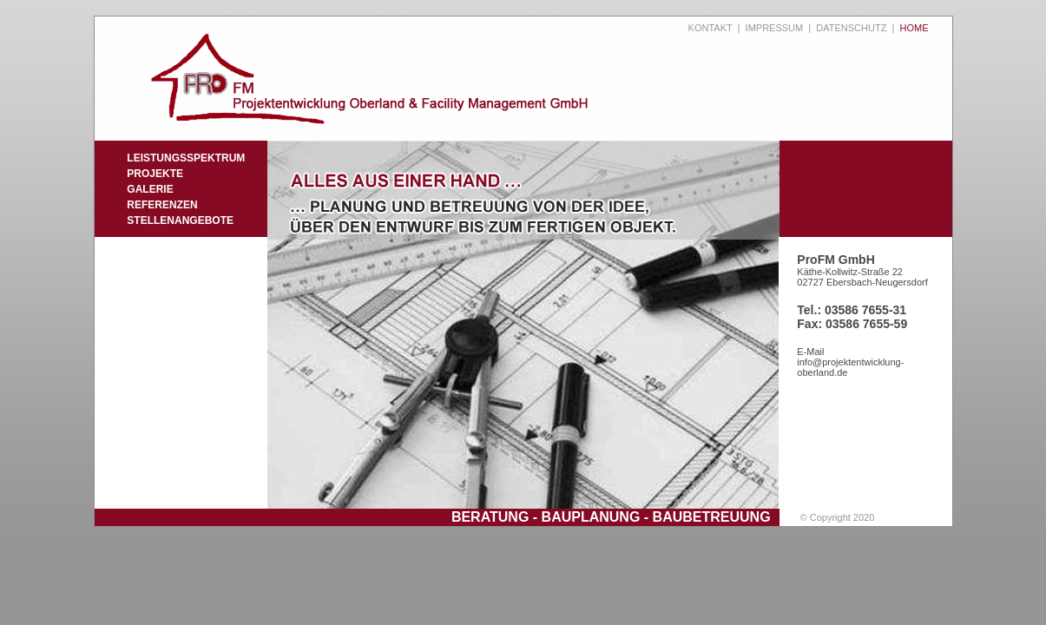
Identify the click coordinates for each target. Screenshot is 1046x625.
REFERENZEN (162, 205)
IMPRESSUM (775, 28)
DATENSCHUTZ (851, 28)
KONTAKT (710, 28)
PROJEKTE (155, 174)
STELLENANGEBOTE (180, 220)
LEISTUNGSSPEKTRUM (186, 158)
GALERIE (150, 189)
